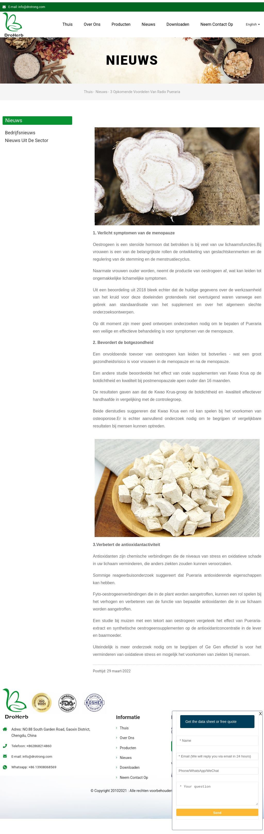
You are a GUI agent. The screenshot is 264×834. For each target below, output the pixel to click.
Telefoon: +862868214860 (32, 744)
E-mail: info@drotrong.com (26, 4)
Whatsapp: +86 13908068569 (35, 765)
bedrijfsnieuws (20, 130)
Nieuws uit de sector (26, 138)
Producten (120, 22)
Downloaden (177, 22)
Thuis (67, 22)
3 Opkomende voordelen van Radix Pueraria (145, 89)
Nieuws (148, 22)
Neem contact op (216, 22)
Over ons (92, 22)
